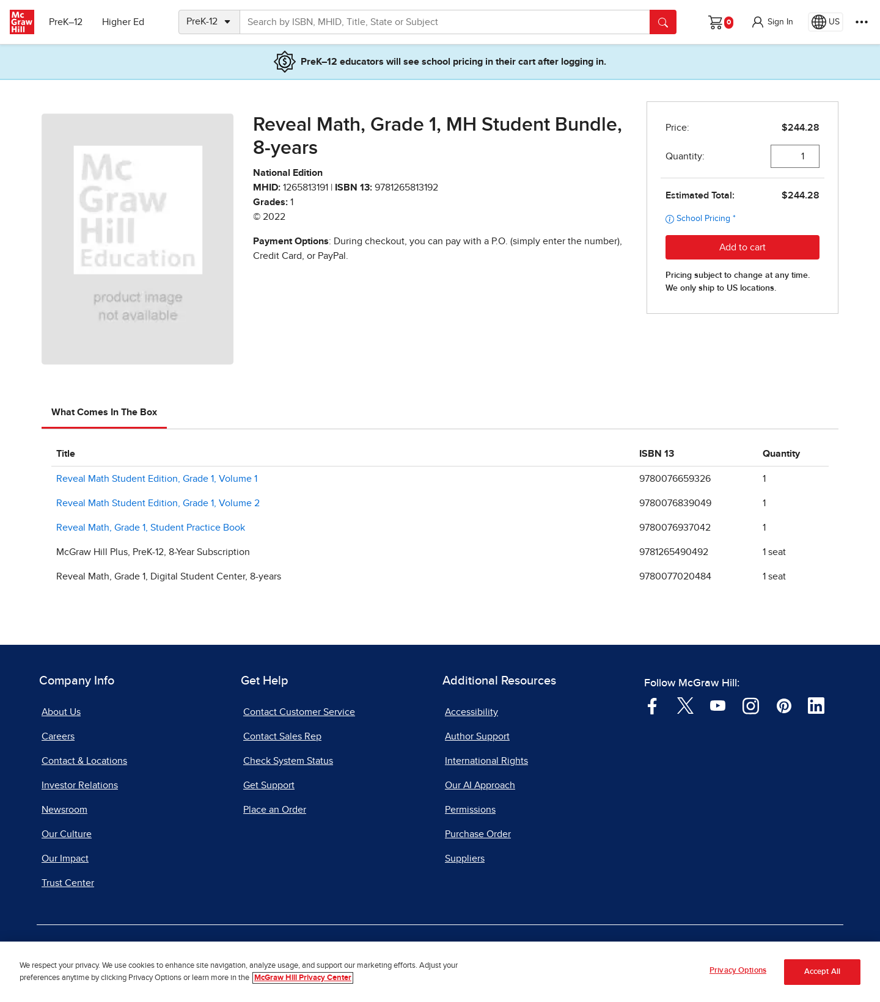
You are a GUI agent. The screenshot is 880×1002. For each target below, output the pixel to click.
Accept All (822, 977)
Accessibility (471, 712)
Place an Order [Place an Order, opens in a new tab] (274, 810)
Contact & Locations (84, 761)
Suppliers (465, 858)
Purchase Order (478, 834)
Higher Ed (123, 22)
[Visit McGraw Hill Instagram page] (751, 705)
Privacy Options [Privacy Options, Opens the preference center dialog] (738, 976)
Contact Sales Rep (282, 736)
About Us (61, 712)
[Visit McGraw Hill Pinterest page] (784, 705)
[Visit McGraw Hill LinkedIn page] (816, 705)
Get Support (269, 785)
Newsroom (64, 810)
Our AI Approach (480, 785)
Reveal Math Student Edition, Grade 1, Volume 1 (156, 479)
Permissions (470, 810)
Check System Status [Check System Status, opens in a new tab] (288, 761)
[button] (772, 22)
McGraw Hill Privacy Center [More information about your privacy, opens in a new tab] (302, 983)
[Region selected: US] (825, 22)
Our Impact (65, 858)
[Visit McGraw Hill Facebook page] (652, 705)
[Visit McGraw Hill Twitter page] (685, 705)
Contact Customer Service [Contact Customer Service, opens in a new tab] (299, 712)
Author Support (477, 736)
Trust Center (68, 883)
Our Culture (67, 834)
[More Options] (861, 22)
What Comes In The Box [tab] (104, 412)
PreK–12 (65, 22)
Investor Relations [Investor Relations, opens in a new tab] (80, 785)
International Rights (486, 761)
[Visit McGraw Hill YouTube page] (718, 705)
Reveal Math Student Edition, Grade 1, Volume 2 (158, 503)
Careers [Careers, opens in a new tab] (58, 736)
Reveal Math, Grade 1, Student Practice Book (150, 527)
